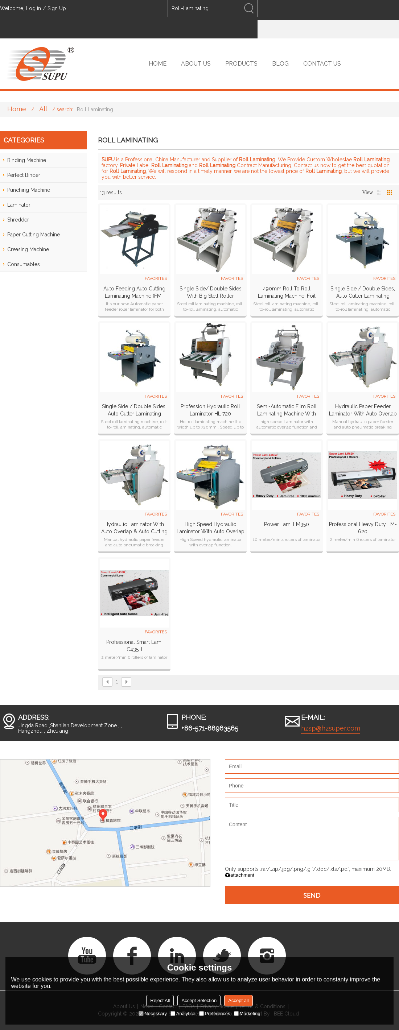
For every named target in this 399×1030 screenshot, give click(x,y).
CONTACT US (322, 63)
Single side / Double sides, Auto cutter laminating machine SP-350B (362, 292)
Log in (33, 8)
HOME (157, 63)
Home (16, 109)
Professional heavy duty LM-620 (363, 527)
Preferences (214, 1013)
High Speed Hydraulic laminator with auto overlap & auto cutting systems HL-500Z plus (210, 528)
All (43, 109)
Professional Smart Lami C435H (134, 645)
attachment (239, 875)
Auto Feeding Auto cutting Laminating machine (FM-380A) (134, 292)
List (379, 192)
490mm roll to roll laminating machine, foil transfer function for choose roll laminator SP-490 (286, 292)
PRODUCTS (241, 63)
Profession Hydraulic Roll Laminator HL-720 (210, 410)
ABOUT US (196, 63)
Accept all (238, 1000)
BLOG (280, 63)
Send (312, 895)
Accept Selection (199, 1000)
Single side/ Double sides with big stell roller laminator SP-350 (211, 292)
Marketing (247, 1013)
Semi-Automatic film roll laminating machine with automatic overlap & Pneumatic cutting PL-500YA (287, 410)
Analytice (183, 1013)
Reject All (160, 1000)
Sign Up (57, 8)
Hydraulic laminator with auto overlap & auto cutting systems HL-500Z (134, 528)
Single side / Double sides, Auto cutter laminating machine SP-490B (134, 410)
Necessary (152, 1013)
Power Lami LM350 (286, 524)
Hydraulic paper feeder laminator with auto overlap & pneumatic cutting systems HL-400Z (362, 410)
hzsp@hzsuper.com (330, 728)
